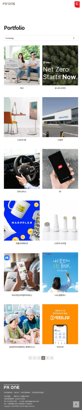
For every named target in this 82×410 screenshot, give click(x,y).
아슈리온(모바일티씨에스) (22, 295)
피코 (22, 88)
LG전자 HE (21, 139)
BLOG (16, 392)
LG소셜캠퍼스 (60, 295)
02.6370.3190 (12, 401)
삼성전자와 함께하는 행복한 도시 (22, 346)
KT (60, 191)
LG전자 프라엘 (60, 243)
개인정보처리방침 (38, 392)
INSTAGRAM (25, 392)
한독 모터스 (21, 191)
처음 (30, 358)
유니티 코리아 (60, 88)
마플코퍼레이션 (22, 243)
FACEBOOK (8, 392)
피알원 (10, 4)
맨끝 (52, 358)
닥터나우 (60, 346)
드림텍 (60, 139)
